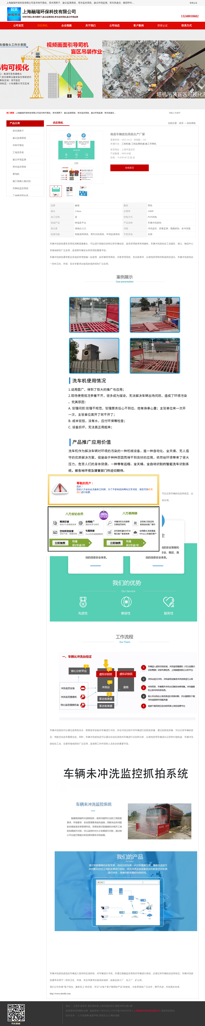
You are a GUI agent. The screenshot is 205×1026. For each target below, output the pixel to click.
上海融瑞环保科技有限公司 (147, 1011)
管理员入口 (104, 1015)
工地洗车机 (18, 152)
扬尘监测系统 (19, 138)
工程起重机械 (138, 144)
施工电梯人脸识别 (22, 181)
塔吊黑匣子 (18, 131)
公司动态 (114, 25)
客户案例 (138, 25)
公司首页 (18, 25)
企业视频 (66, 25)
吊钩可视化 (18, 145)
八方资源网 (83, 1015)
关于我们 (90, 25)
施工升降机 (150, 144)
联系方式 (186, 25)
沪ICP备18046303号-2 (122, 1011)
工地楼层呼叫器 (20, 195)
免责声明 (93, 1015)
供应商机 (42, 25)
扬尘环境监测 (19, 159)
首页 (181, 123)
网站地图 (115, 1015)
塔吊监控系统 (19, 167)
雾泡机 (16, 174)
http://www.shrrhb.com (60, 993)
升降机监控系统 (20, 188)
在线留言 (129, 168)
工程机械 (126, 144)
